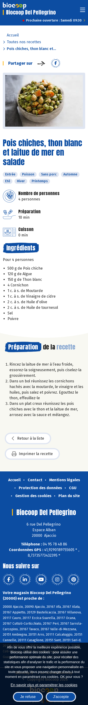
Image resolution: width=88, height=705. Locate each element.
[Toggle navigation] (82, 11)
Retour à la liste (28, 438)
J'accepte (61, 697)
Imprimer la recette (32, 454)
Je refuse (28, 697)
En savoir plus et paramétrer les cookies (44, 685)
